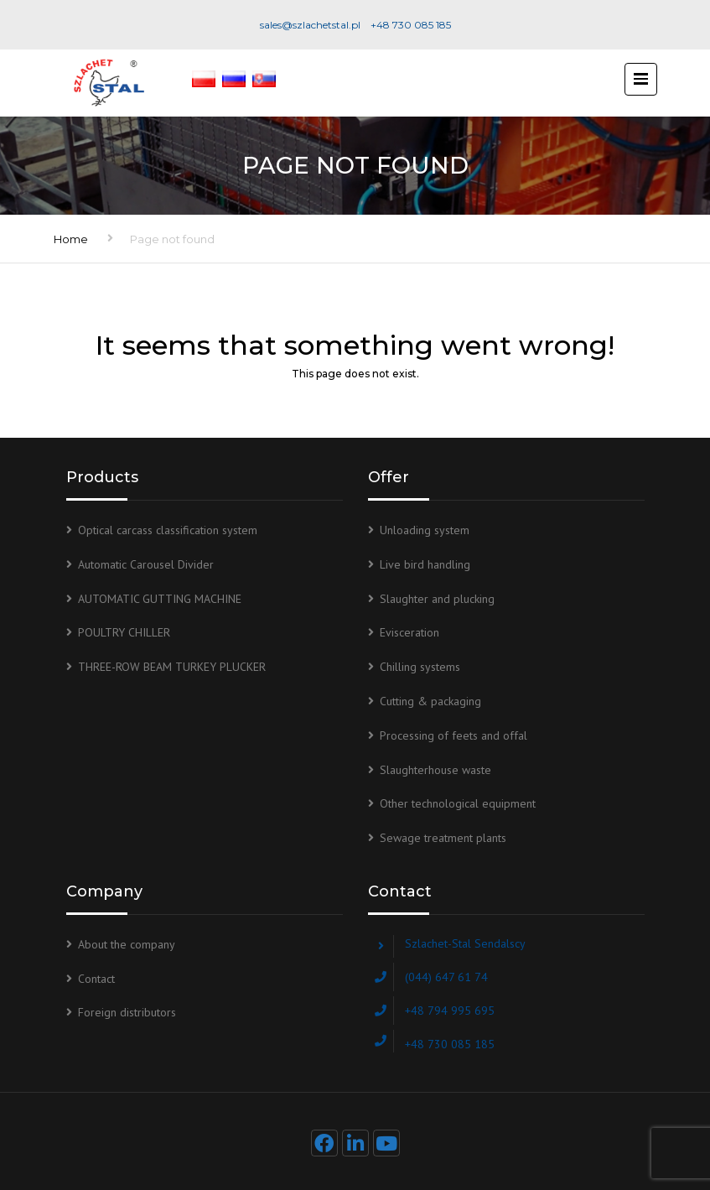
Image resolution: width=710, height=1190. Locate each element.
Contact (96, 978)
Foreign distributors (127, 1012)
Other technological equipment (458, 803)
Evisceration (409, 632)
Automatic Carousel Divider (146, 564)
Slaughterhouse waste (435, 769)
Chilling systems (420, 666)
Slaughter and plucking (437, 598)
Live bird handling (425, 564)
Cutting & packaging (430, 701)
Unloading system (424, 530)
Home (71, 239)
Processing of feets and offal (453, 735)
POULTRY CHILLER (124, 632)
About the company (126, 944)
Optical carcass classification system (167, 530)
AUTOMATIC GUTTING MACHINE (159, 598)
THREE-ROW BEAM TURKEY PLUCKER (172, 666)
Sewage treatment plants (443, 837)
